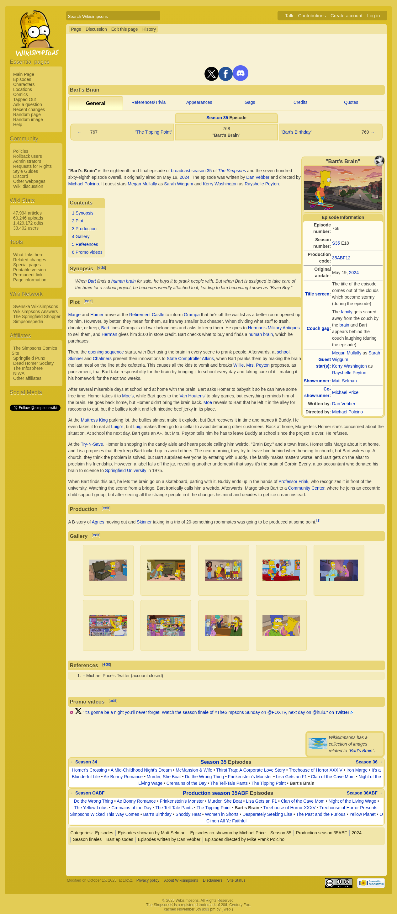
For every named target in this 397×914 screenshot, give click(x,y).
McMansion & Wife (194, 770)
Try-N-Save (92, 444)
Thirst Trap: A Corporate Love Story (250, 770)
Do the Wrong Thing (204, 776)
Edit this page (124, 29)
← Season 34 (83, 761)
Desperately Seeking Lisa (267, 814)
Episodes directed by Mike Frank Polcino (244, 839)
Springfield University (125, 470)
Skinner (75, 358)
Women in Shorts (221, 814)
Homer (96, 314)
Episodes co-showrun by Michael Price (228, 832)
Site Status (236, 880)
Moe (208, 402)
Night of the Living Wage (352, 801)
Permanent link (27, 274)
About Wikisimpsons (181, 880)
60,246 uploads (28, 218)
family (346, 311)
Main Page (23, 74)
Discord (20, 176)
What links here (28, 254)
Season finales (87, 839)
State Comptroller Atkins (190, 358)
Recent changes (29, 109)
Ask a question (27, 104)
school (283, 351)
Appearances (199, 102)
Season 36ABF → (365, 792)
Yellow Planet (362, 814)
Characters (23, 84)
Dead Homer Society (33, 363)
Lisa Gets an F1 (291, 776)
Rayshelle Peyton (349, 372)
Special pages (27, 264)
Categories (81, 832)
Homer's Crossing (89, 770)
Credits (300, 102)
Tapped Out (24, 99)
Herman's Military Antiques (274, 327)
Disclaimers (212, 880)
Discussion (96, 29)
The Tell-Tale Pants (229, 783)
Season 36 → (369, 761)
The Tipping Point (268, 783)
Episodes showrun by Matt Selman (152, 832)
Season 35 (217, 117)
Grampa (192, 314)
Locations (22, 89)
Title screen (317, 293)
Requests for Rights (32, 166)
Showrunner (317, 380)
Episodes (22, 79)
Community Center (306, 488)
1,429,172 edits (28, 223)
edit (101, 267)
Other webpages (29, 181)
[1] (318, 520)
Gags (250, 102)
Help (17, 124)
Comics (20, 94)
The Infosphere (28, 368)
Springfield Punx (29, 358)
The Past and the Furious (320, 814)
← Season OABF (87, 792)
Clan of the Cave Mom (332, 776)
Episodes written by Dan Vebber (169, 839)
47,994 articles (27, 212)
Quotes (351, 102)
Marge (74, 314)
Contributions (312, 15)
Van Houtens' (193, 395)
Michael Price (345, 392)
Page (76, 29)
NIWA (18, 373)
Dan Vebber (343, 403)
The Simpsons (232, 170)
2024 (354, 272)
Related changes (29, 259)
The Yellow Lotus (91, 807)
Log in (373, 15)
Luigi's (117, 426)
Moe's (128, 395)
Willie (238, 365)
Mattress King (94, 419)
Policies (20, 151)
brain (344, 324)
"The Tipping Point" (153, 132)
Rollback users (27, 156)
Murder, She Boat (164, 776)
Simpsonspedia (28, 321)
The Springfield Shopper (37, 316)
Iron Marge (357, 770)
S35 (336, 243)
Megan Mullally (346, 352)
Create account (347, 15)
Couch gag (318, 328)
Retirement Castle (146, 314)
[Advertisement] (35, 506)
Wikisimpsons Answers (35, 311)
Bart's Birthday (157, 814)
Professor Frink (293, 481)
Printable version (29, 269)
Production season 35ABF (215, 793)
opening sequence (106, 351)
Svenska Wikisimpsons (35, 306)
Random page (27, 114)
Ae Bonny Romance (123, 776)
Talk (289, 15)
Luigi (138, 426)
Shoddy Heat (188, 814)
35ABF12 (341, 257)
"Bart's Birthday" (296, 132)
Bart (92, 281)
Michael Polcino (347, 411)
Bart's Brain (361, 750)
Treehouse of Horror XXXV (289, 807)
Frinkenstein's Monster (250, 776)
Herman (109, 334)
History (149, 29)
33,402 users (26, 228)
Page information (29, 279)
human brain (123, 281)
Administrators (27, 161)
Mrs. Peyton (258, 365)
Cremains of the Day (187, 783)
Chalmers (102, 358)
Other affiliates (27, 378)
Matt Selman (344, 380)
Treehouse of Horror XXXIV (315, 770)
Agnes (98, 521)
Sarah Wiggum (178, 183)
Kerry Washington (349, 366)
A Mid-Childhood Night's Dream (141, 770)
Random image (28, 119)
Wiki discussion (28, 186)
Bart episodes (119, 839)
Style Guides (25, 171)
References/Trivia (148, 102)
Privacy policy (147, 880)
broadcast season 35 (191, 170)
